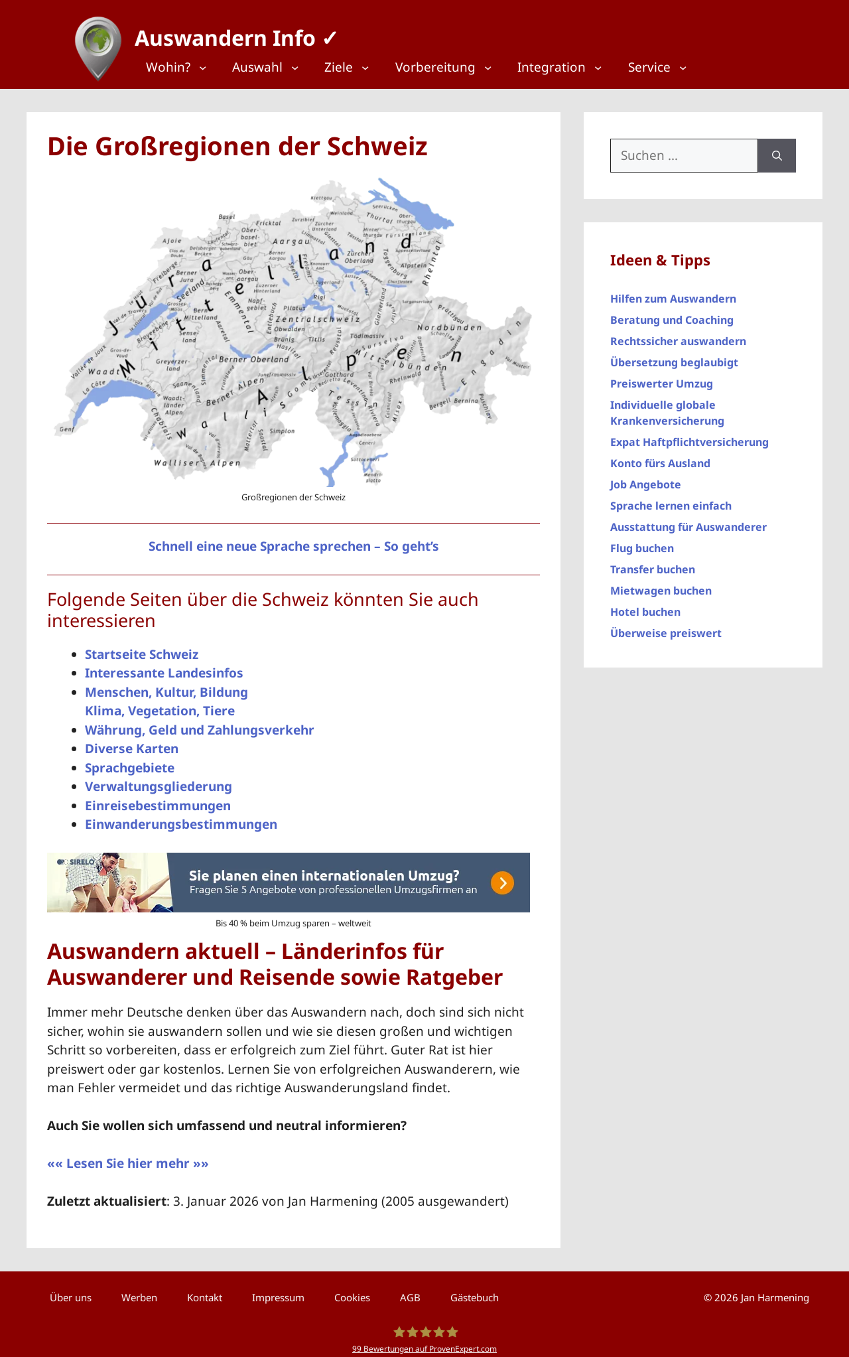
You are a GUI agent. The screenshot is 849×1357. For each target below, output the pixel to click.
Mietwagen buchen (661, 584)
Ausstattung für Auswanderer (688, 521)
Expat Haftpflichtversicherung (689, 436)
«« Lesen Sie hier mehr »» (128, 1157)
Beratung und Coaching (672, 314)
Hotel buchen (645, 606)
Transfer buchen (652, 563)
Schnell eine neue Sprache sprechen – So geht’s (294, 540)
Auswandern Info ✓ (231, 33)
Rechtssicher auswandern (678, 335)
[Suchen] (777, 150)
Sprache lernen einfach (671, 499)
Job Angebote (645, 478)
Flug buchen (642, 542)
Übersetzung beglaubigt (674, 356)
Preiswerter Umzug (661, 377)
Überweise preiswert (666, 627)
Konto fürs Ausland (660, 457)
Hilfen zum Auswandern (673, 292)
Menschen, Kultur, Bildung (166, 686)
